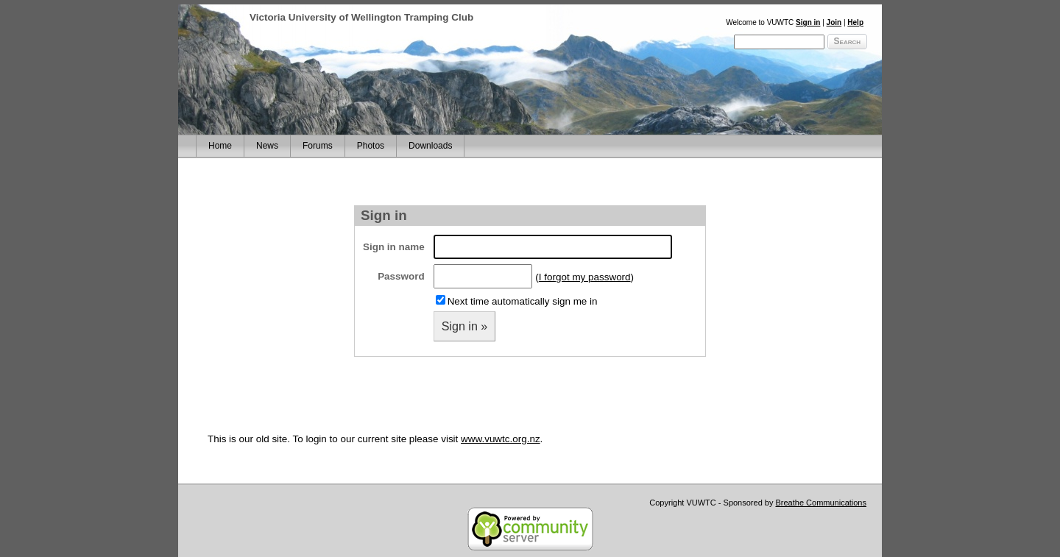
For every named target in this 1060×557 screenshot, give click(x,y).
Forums (318, 146)
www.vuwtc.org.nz (500, 438)
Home (220, 146)
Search (847, 41)
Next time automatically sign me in (523, 301)
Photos (370, 146)
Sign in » (465, 326)
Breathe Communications (820, 502)
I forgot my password (585, 277)
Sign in (808, 22)
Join (834, 22)
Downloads (430, 146)
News (267, 146)
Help (855, 22)
